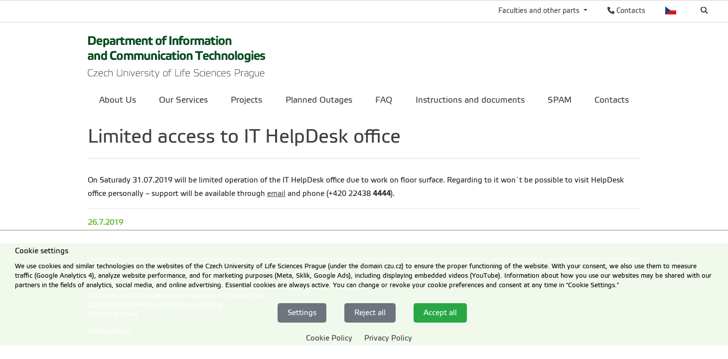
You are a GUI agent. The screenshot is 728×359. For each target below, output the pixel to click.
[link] (177, 54)
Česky (671, 10)
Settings (302, 313)
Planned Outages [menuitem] (319, 100)
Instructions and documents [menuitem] (470, 100)
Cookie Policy (329, 338)
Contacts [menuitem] (611, 100)
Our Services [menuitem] (183, 100)
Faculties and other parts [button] (540, 10)
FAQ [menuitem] (383, 100)
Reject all (370, 313)
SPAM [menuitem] (560, 100)
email (276, 193)
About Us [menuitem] (117, 100)
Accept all (440, 313)
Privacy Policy (388, 338)
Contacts (626, 10)
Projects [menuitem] (246, 100)
